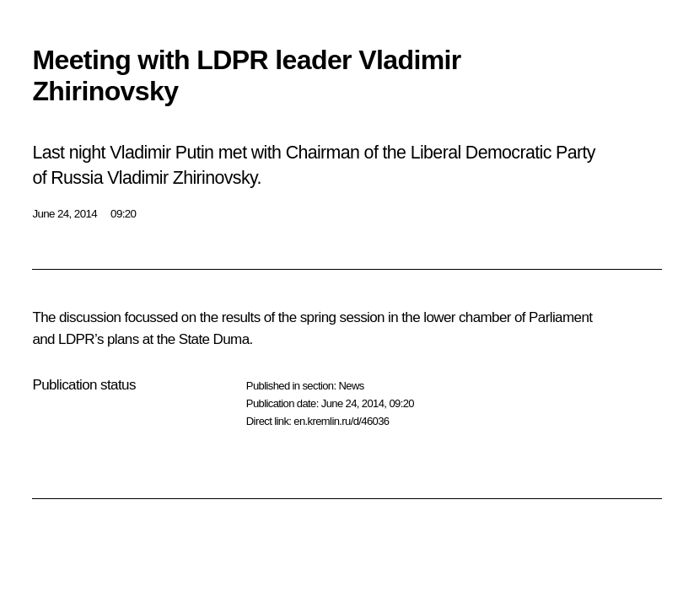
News (350, 385)
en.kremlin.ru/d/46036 (341, 421)
